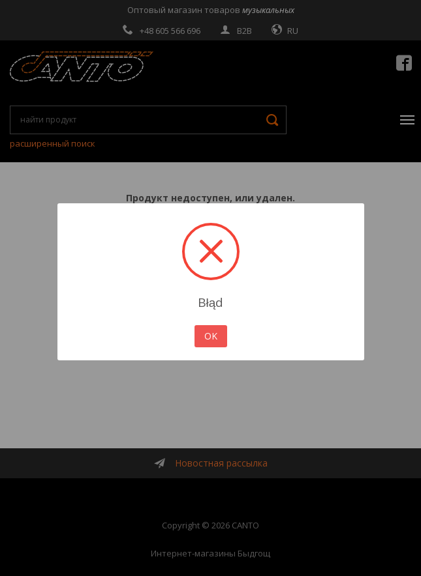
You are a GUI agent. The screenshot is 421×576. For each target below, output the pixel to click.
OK (210, 336)
